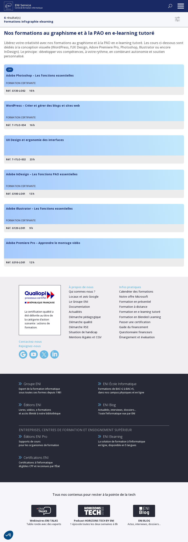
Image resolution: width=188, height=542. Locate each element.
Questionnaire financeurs (135, 332)
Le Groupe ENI (78, 302)
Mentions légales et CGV (85, 337)
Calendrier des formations (136, 291)
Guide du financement (133, 327)
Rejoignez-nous (30, 346)
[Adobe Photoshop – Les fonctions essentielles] (94, 79)
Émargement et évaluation (137, 337)
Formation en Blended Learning (140, 317)
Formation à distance (133, 307)
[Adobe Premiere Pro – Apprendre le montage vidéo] (94, 252)
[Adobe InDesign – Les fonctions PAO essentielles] (94, 184)
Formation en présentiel (135, 302)
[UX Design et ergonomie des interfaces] (94, 149)
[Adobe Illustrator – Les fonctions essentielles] (94, 218)
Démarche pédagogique (85, 317)
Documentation (79, 307)
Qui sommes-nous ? (82, 291)
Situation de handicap (83, 332)
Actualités (75, 312)
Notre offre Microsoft (133, 296)
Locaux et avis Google (84, 296)
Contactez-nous (30, 341)
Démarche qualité (80, 322)
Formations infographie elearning (28, 21)
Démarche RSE (78, 327)
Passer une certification (134, 322)
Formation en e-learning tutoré (139, 312)
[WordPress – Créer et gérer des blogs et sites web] (94, 115)
